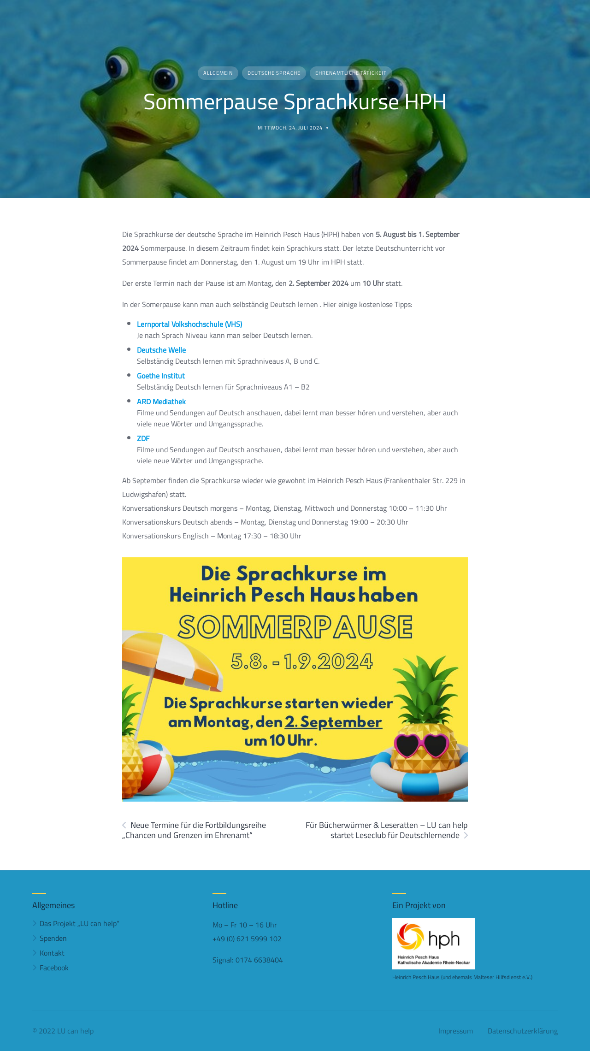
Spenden (53, 938)
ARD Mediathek (161, 401)
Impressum (455, 1031)
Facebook (54, 967)
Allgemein (218, 72)
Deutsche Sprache (274, 72)
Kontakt (52, 953)
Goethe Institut (161, 376)
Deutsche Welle (161, 350)
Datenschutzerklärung (523, 1031)
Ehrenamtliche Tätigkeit (351, 72)
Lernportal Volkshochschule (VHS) (189, 324)
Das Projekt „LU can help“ (79, 923)
